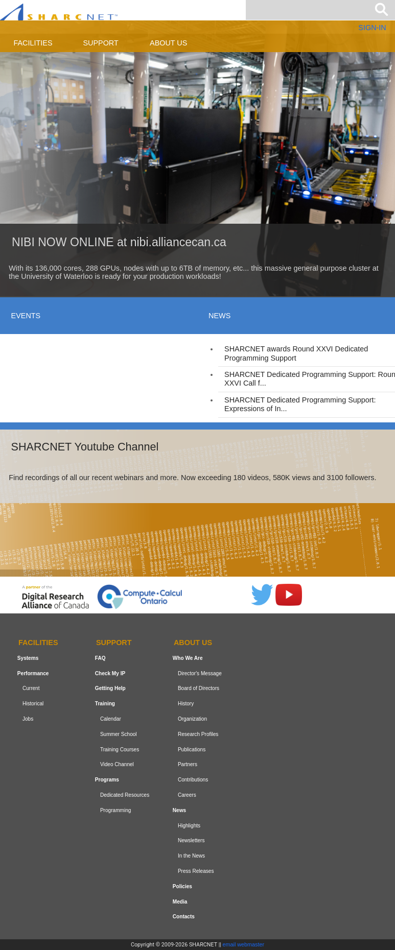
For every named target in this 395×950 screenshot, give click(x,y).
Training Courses (119, 749)
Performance (33, 673)
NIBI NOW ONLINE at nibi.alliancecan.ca (119, 242)
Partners (187, 764)
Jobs (27, 719)
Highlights (189, 825)
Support (100, 43)
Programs (107, 779)
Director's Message (200, 673)
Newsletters (191, 840)
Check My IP (110, 673)
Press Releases (196, 871)
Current (31, 688)
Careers (187, 795)
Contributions (193, 779)
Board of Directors (198, 688)
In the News (191, 856)
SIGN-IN (372, 27)
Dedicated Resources (124, 795)
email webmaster (244, 944)
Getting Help (110, 688)
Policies (182, 886)
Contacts (184, 916)
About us (168, 43)
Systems (27, 658)
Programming (115, 810)
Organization (192, 719)
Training (105, 703)
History (186, 703)
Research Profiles (198, 734)
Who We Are (188, 658)
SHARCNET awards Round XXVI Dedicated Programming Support (296, 353)
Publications (191, 749)
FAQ (100, 658)
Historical (32, 703)
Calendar (110, 719)
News (179, 810)
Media (180, 902)
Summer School (118, 734)
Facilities (33, 43)
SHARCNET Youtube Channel (85, 446)
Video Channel (117, 764)
